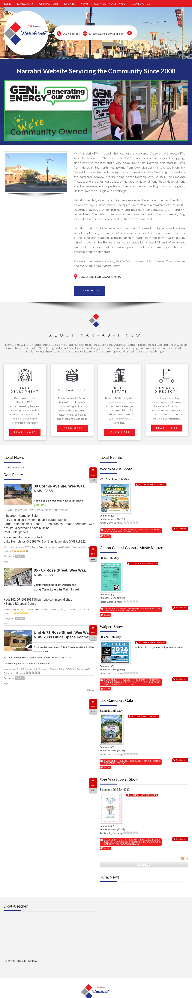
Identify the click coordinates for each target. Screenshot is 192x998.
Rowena (108, 684)
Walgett (120, 610)
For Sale (20, 556)
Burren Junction (138, 529)
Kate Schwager (156, 485)
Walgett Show (111, 626)
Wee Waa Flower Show (119, 779)
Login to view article (14, 467)
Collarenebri (112, 682)
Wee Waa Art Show (116, 469)
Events (122, 529)
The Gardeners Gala (116, 700)
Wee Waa (118, 531)
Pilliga (108, 531)
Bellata (132, 840)
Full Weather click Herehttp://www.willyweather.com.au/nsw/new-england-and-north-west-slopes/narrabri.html (49, 967)
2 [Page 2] (143, 864)
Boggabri (133, 608)
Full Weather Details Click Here (21, 960)
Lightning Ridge (151, 682)
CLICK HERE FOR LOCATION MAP (101, 276)
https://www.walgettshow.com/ (164, 647)
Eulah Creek (152, 761)
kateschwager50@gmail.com (106, 33)
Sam (41, 547)
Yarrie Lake (130, 531)
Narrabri (154, 529)
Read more (181, 528)
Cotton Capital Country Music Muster (131, 547)
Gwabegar (121, 842)
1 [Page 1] (139, 864)
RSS (90, 690)
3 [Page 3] (148, 864)
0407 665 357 (71, 33)
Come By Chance (130, 682)
